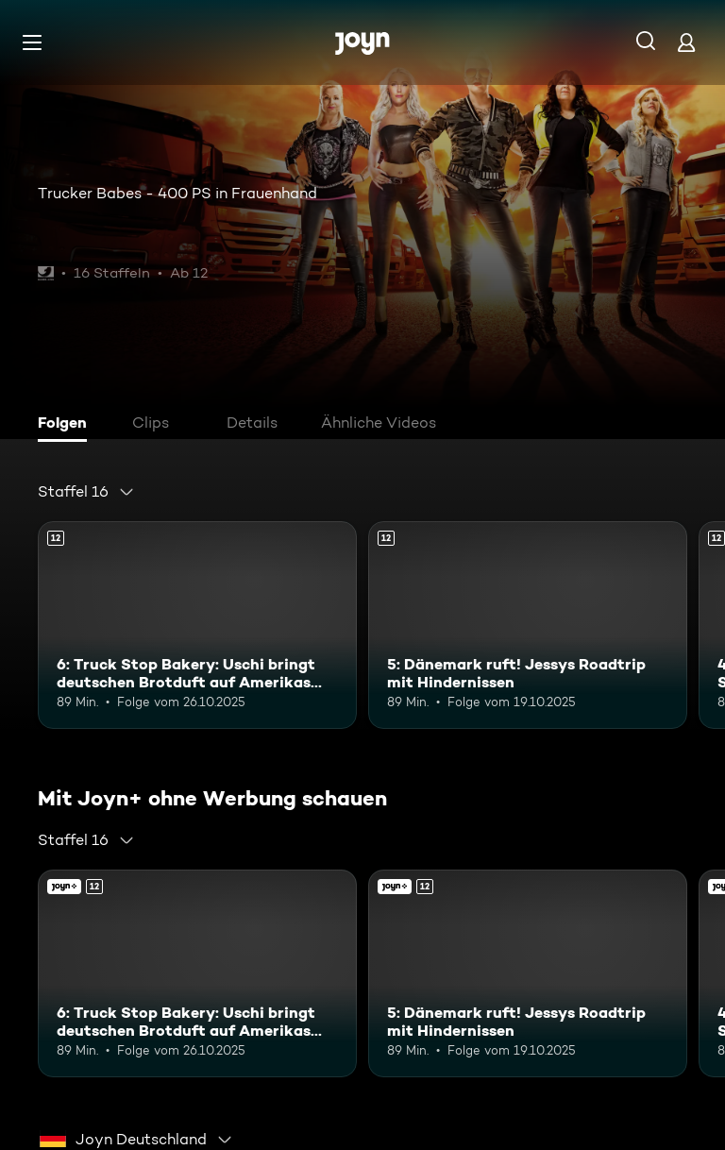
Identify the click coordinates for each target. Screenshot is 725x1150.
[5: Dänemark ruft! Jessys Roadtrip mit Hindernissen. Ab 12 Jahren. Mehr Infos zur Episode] (527, 625)
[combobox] (86, 492)
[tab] (67, 425)
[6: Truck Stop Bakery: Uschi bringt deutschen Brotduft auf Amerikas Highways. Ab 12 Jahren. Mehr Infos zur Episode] (197, 625)
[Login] (686, 42)
